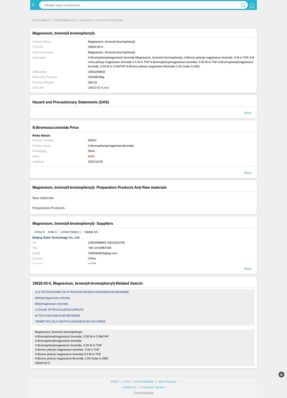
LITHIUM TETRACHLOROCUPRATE (59, 309)
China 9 (39, 232)
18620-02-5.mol (98, 87)
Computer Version (153, 387)
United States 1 (71, 232)
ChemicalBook (41, 20)
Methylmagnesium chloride (52, 298)
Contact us (129, 387)
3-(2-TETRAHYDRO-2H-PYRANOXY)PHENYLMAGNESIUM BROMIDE (82, 292)
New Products (167, 381)
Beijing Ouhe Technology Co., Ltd (56, 237)
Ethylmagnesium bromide (51, 303)
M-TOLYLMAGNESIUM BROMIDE (57, 315)
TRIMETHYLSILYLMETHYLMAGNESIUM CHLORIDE (70, 321)
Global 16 (91, 232)
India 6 (52, 232)
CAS (127, 381)
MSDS (115, 381)
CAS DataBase (144, 381)
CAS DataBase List (64, 20)
